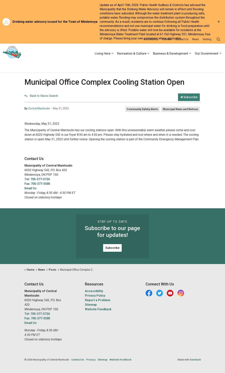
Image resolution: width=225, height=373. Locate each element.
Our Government (206, 65)
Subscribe (189, 97)
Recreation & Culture (131, 65)
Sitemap (91, 304)
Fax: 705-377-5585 (37, 184)
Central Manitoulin (39, 108)
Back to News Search (44, 96)
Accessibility (150, 50)
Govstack (195, 359)
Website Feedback (98, 309)
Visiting (207, 50)
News (195, 50)
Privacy (91, 359)
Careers (167, 50)
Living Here (103, 65)
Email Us (30, 188)
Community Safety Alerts (142, 109)
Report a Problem (97, 300)
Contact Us (181, 50)
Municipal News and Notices (180, 109)
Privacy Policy (95, 295)
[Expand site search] (218, 51)
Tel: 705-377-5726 (37, 179)
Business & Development (170, 65)
